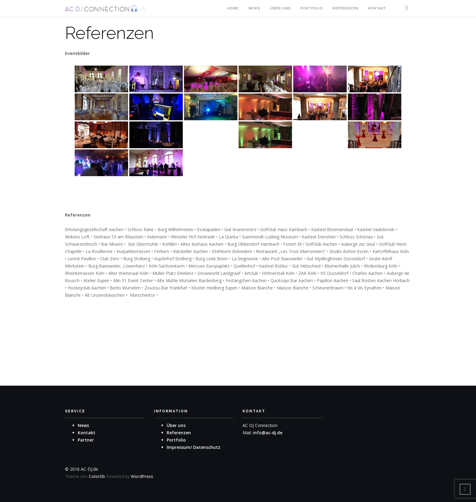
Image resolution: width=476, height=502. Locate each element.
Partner (86, 440)
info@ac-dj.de (268, 432)
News (254, 8)
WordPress (142, 476)
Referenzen (345, 8)
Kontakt (377, 8)
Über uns (280, 8)
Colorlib (97, 476)
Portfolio (312, 8)
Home (233, 8)
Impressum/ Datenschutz (193, 447)
